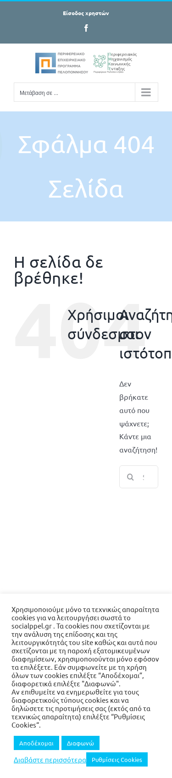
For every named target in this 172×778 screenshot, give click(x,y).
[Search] (130, 476)
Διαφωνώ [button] (80, 743)
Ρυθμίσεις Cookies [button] (117, 759)
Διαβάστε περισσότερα (50, 760)
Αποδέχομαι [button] (36, 743)
